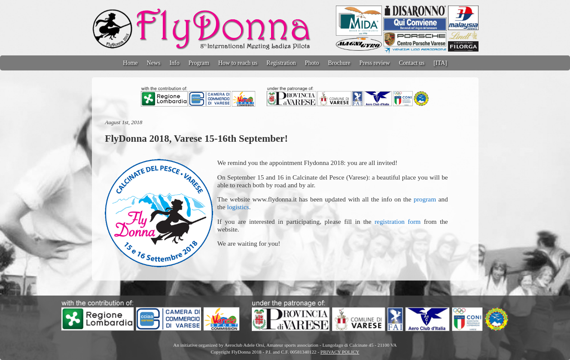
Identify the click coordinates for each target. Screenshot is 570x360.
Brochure (339, 63)
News (154, 63)
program (425, 199)
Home (130, 63)
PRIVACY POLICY (339, 351)
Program (199, 63)
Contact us (412, 63)
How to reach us (237, 63)
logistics (238, 207)
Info (174, 63)
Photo (312, 63)
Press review (375, 63)
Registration (281, 63)
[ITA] (440, 63)
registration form (398, 221)
